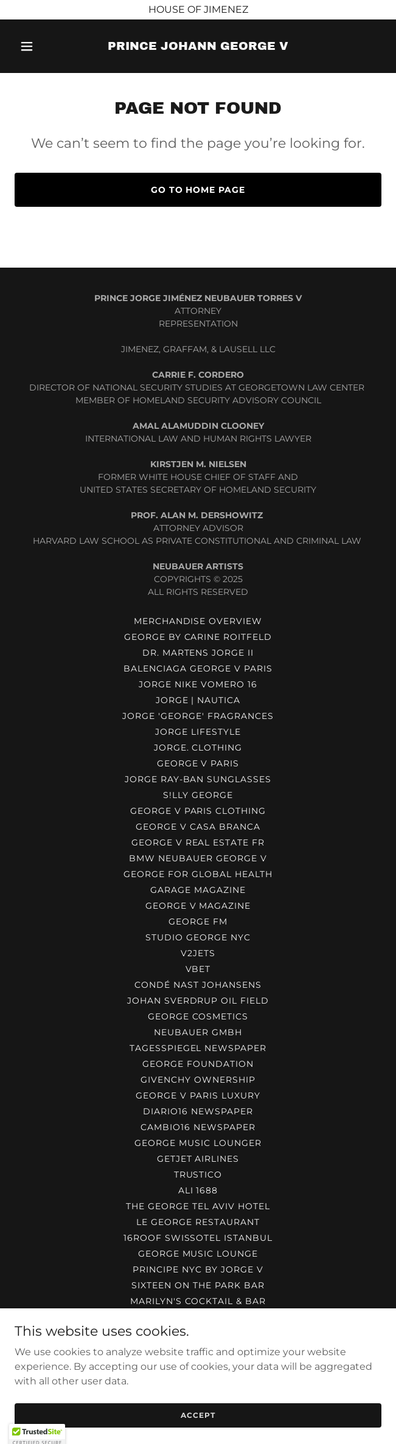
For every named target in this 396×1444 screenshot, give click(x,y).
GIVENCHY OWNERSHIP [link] (198, 1079)
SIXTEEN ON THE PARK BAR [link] (198, 1285)
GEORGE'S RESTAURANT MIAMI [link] (198, 1332)
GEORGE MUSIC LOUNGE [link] (198, 1253)
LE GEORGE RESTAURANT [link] (198, 1222)
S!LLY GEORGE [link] (198, 795)
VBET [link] (198, 968)
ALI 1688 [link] (198, 1190)
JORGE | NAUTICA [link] (198, 700)
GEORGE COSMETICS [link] (198, 1016)
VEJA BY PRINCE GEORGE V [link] (198, 1316)
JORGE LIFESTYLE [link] (198, 731)
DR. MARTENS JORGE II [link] (198, 652)
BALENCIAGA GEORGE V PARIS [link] (198, 668)
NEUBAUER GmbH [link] (198, 1032)
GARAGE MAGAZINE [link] (198, 889)
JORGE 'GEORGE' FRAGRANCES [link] (198, 715)
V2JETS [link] (198, 953)
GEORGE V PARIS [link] (198, 763)
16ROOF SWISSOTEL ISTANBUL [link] (198, 1237)
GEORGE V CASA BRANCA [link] (198, 826)
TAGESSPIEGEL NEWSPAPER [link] (198, 1048)
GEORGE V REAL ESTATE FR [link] (198, 842)
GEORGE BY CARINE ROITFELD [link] (198, 636)
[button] (42, 46)
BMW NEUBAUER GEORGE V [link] (198, 858)
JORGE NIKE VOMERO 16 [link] (198, 684)
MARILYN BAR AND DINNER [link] (198, 1364)
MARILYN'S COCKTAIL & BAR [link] (198, 1301)
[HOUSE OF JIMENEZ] (198, 9)
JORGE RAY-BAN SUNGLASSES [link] (198, 779)
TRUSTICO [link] (198, 1174)
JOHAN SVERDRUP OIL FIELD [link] (198, 1000)
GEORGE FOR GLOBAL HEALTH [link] (198, 874)
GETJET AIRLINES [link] (198, 1158)
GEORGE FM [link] (198, 921)
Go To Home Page (198, 189)
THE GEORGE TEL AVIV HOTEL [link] (198, 1206)
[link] (198, 46)
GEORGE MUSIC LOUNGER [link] (198, 1142)
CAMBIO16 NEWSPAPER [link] (198, 1127)
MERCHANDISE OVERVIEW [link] (198, 621)
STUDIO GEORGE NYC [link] (198, 937)
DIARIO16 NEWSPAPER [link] (198, 1111)
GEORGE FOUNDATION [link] (198, 1063)
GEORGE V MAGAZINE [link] (198, 905)
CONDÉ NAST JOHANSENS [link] (198, 984)
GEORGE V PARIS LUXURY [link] (198, 1095)
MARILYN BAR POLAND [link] (198, 1348)
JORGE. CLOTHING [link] (198, 747)
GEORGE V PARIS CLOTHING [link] (198, 810)
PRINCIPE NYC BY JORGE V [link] (198, 1269)
